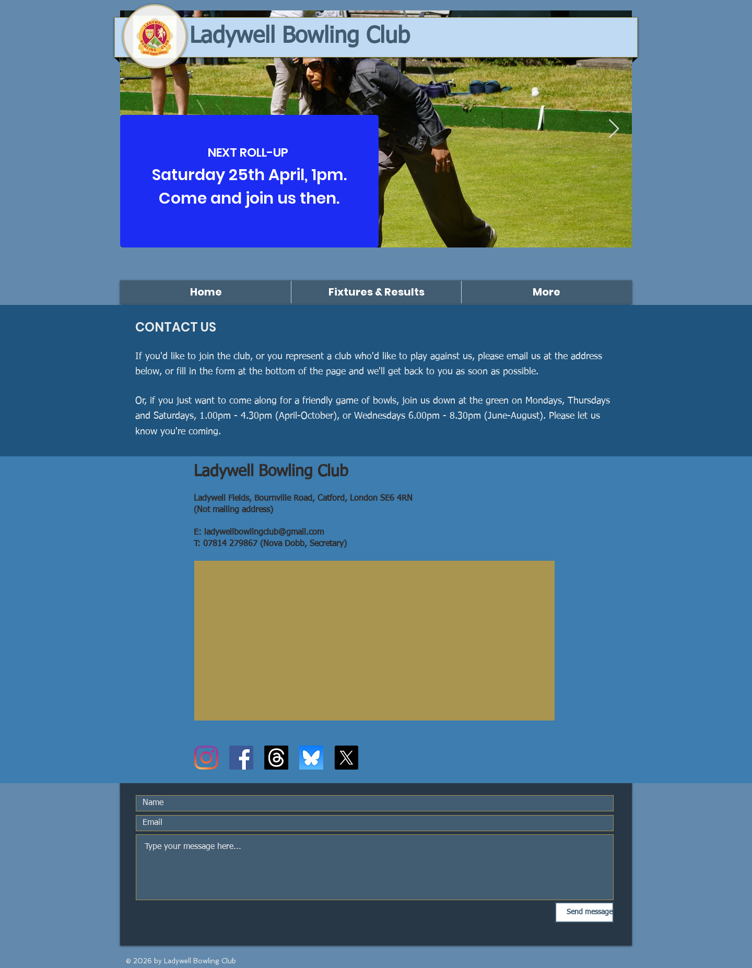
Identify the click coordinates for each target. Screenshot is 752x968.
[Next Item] (614, 129)
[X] (346, 758)
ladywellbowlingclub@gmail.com (264, 532)
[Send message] (584, 912)
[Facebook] (241, 758)
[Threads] (276, 758)
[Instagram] (206, 758)
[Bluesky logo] (311, 758)
